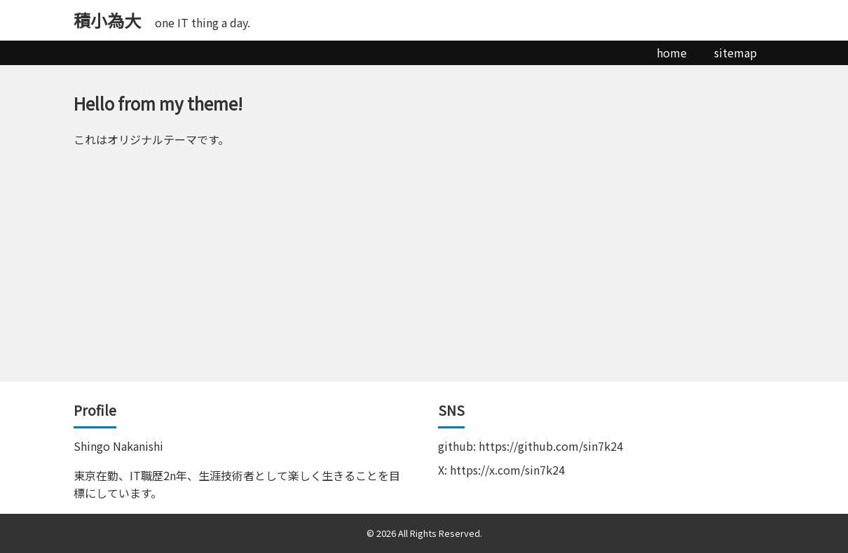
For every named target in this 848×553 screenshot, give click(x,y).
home (672, 52)
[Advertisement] (424, 276)
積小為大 (107, 20)
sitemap (735, 52)
